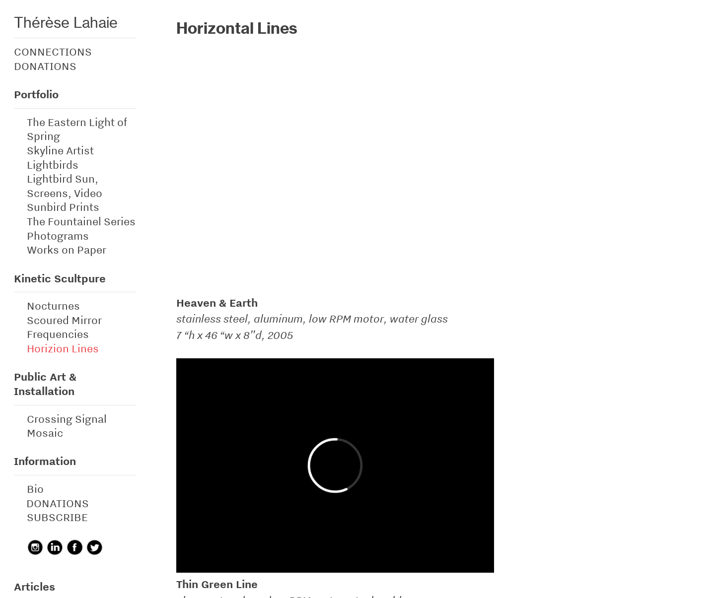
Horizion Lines (63, 348)
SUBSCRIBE (57, 517)
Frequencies (58, 334)
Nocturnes (53, 306)
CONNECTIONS (53, 52)
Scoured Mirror (64, 320)
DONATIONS (45, 66)
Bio (35, 489)
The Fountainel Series (81, 221)
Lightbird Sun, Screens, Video (64, 186)
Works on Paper (66, 250)
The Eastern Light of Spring (77, 129)
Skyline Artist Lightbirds (60, 157)
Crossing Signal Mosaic (67, 426)
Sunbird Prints (63, 207)
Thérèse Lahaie (66, 22)
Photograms (58, 236)
